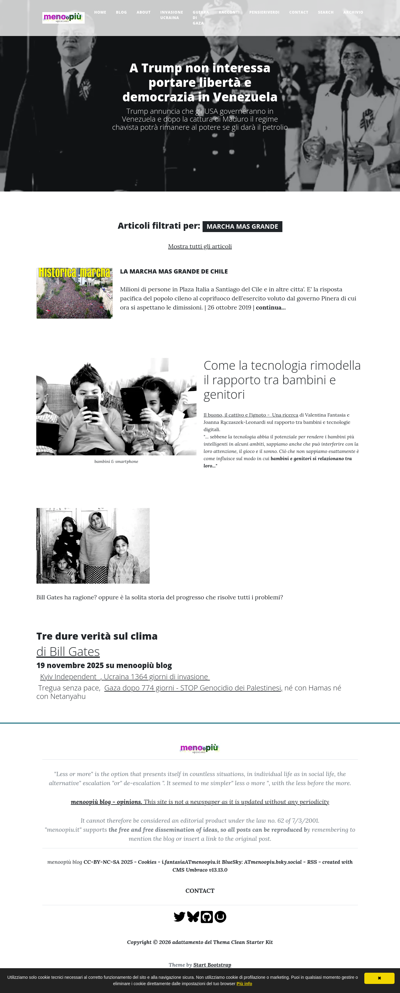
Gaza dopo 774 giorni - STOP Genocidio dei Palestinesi (192, 688)
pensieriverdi (264, 12)
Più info (244, 983)
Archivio (353, 12)
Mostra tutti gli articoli (200, 246)
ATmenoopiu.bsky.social (273, 861)
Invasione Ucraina (171, 15)
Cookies (147, 861)
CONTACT (199, 890)
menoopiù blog (92, 861)
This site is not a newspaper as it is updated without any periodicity (200, 801)
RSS (312, 861)
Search (326, 12)
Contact (298, 12)
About (144, 12)
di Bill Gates (68, 651)
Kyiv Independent (70, 676)
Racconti (229, 12)
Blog (121, 12)
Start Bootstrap (212, 964)
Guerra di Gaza (201, 18)
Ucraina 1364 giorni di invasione (156, 676)
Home (100, 12)
